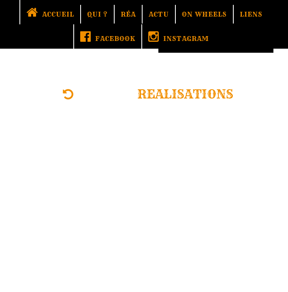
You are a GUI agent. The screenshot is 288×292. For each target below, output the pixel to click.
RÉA (128, 14)
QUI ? (97, 14)
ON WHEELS (204, 14)
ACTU (159, 14)
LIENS (251, 14)
